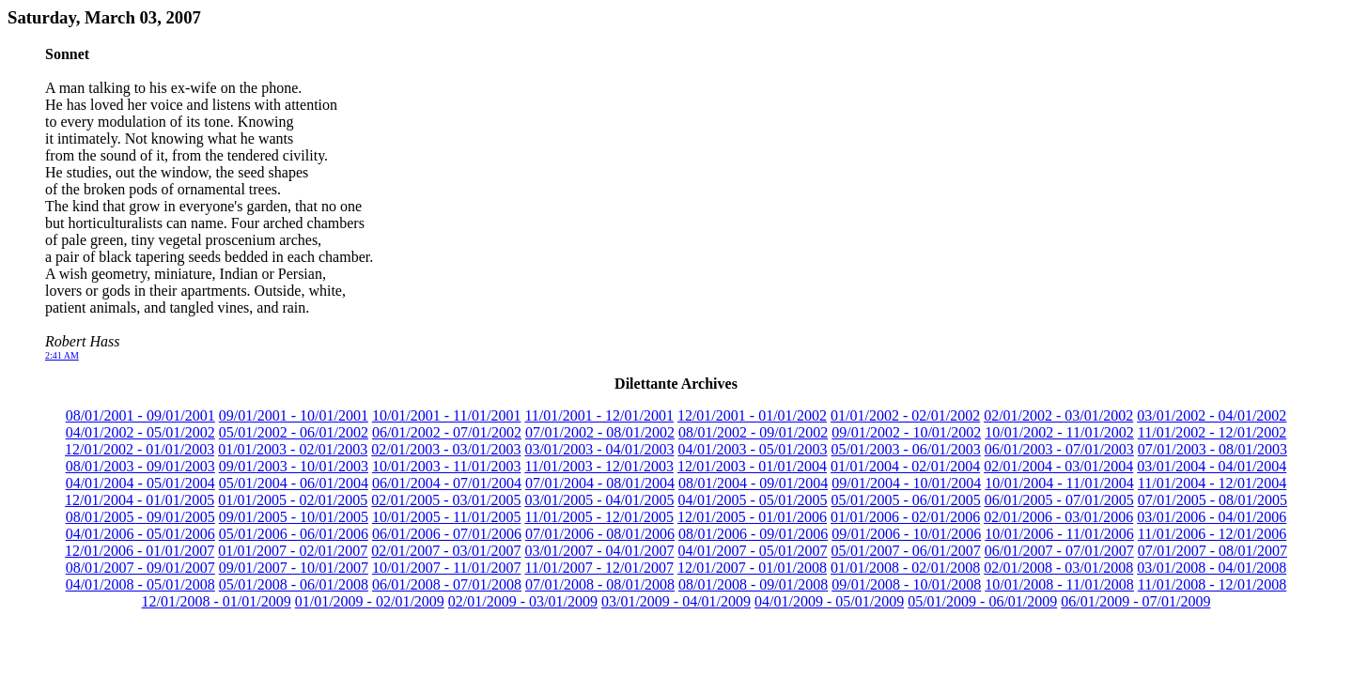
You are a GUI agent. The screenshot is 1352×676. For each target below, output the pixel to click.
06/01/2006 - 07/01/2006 (446, 534)
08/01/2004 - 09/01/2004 (753, 483)
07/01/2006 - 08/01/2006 (600, 534)
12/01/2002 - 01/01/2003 (139, 449)
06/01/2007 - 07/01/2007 (1059, 551)
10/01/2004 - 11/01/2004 (1059, 483)
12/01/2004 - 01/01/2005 (139, 500)
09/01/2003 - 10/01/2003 (293, 466)
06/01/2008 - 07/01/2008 (446, 584)
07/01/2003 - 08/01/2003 (1212, 449)
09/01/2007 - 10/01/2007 (293, 568)
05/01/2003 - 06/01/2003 (906, 449)
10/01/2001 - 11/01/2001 (446, 415)
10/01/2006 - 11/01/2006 (1059, 534)
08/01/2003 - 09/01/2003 (140, 466)
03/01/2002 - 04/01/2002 (1211, 415)
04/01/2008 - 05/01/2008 (140, 584)
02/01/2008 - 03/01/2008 (1058, 568)
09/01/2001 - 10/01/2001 (293, 415)
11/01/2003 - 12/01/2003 (599, 466)
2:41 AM (62, 355)
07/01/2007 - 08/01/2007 (1212, 551)
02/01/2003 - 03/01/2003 (446, 449)
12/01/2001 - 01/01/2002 (752, 415)
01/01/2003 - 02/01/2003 (292, 449)
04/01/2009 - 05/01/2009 (829, 601)
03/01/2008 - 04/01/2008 (1211, 568)
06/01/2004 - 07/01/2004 (446, 483)
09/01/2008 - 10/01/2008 (906, 584)
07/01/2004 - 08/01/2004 (600, 483)
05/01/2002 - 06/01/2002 (293, 432)
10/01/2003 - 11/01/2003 (446, 466)
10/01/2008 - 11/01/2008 (1059, 584)
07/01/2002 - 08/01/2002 (600, 432)
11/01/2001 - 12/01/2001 (599, 415)
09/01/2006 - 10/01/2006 (906, 534)
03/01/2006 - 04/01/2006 (1211, 517)
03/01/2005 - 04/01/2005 (599, 500)
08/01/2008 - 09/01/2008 (753, 584)
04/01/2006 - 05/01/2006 (140, 534)
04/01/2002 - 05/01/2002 (140, 432)
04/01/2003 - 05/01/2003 (753, 449)
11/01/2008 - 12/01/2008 (1212, 584)
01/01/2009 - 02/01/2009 (369, 601)
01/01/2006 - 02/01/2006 (905, 517)
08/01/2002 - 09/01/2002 (753, 432)
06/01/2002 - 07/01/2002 (446, 432)
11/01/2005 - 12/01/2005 (599, 517)
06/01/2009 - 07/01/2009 (1135, 601)
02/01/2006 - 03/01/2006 (1058, 517)
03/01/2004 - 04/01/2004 (1211, 466)
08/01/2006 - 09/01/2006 (753, 534)
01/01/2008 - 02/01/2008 (905, 568)
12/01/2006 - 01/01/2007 (139, 551)
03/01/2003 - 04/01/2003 (599, 449)
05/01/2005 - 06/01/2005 (906, 500)
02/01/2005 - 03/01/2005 (446, 500)
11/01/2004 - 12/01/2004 (1212, 483)
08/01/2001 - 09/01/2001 (140, 415)
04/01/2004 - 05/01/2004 (140, 483)
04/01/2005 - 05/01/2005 (753, 500)
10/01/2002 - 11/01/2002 (1059, 432)
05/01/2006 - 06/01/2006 (293, 534)
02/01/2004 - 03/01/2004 (1058, 466)
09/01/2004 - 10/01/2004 (906, 483)
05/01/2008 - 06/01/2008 (293, 584)
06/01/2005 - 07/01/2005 (1059, 500)
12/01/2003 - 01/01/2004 (752, 466)
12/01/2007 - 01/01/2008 (752, 568)
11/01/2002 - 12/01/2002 (1212, 432)
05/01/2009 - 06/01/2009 (982, 601)
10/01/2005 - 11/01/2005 (446, 517)
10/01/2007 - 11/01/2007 (446, 568)
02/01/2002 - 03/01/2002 (1058, 415)
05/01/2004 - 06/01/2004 (293, 483)
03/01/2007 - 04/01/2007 (599, 551)
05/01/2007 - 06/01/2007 (906, 551)
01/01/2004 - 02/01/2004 (905, 466)
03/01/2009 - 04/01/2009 (676, 601)
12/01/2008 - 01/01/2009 (216, 601)
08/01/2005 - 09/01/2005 (140, 517)
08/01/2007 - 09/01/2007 (140, 568)
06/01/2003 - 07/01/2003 (1059, 449)
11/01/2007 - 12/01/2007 (599, 568)
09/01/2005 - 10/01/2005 (293, 517)
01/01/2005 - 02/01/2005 (292, 500)
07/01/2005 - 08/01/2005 (1212, 500)
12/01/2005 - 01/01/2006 (752, 517)
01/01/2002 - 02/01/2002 (905, 415)
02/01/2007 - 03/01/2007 (446, 551)
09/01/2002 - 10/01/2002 (906, 432)
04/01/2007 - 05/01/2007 (753, 551)
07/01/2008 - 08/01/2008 (600, 584)
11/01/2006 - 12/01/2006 (1212, 534)
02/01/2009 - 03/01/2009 (523, 601)
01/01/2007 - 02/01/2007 (292, 551)
